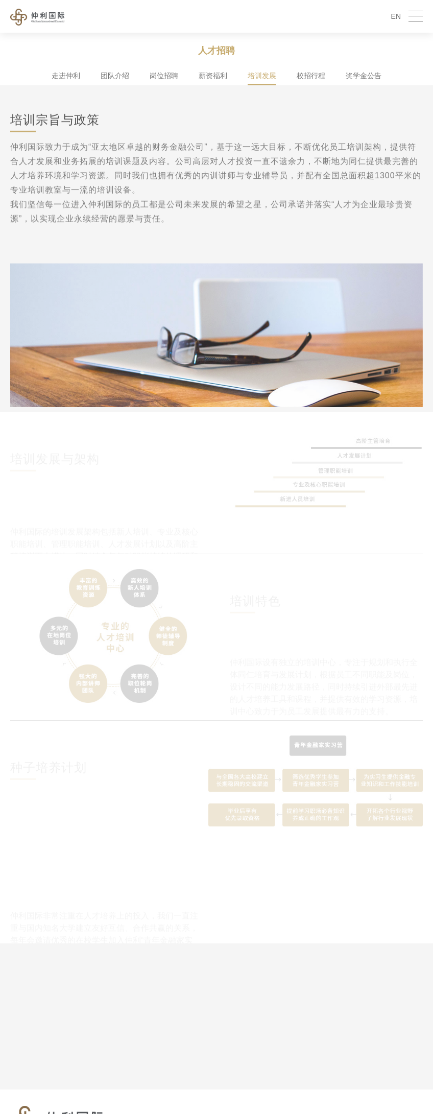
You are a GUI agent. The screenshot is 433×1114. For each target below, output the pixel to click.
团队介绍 (115, 76)
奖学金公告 (363, 76)
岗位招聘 (164, 76)
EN (396, 16)
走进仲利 (66, 76)
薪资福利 (213, 76)
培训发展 (262, 76)
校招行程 (311, 76)
